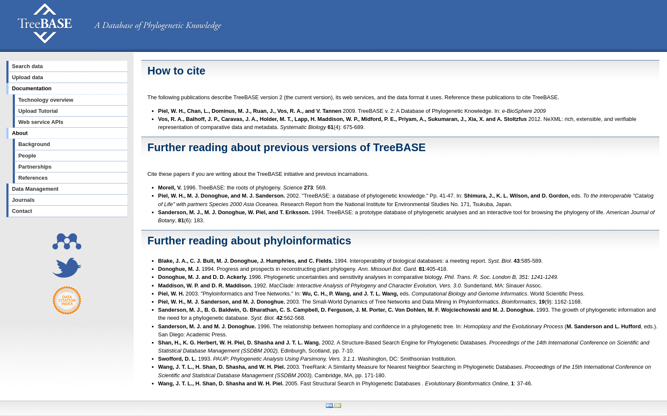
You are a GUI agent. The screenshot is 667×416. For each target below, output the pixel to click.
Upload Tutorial (38, 111)
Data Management (35, 189)
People (27, 155)
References (33, 178)
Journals (23, 200)
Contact (22, 211)
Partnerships (34, 167)
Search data (27, 66)
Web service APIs (40, 122)
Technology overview (45, 100)
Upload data (27, 77)
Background (34, 144)
